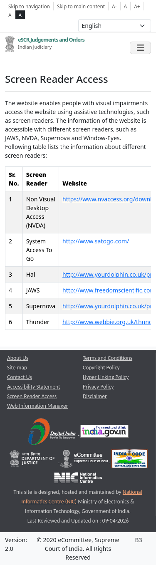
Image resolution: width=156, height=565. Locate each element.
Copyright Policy (101, 367)
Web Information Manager (37, 405)
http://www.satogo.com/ (95, 241)
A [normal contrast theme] (10, 15)
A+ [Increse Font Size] (137, 6)
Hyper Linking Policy (106, 377)
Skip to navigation (29, 6)
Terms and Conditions (107, 358)
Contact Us (19, 377)
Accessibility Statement (33, 386)
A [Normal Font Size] (125, 6)
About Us (17, 358)
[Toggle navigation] (140, 48)
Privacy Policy (98, 386)
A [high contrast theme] (20, 15)
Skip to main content (81, 6)
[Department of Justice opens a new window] (33, 460)
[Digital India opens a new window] (52, 432)
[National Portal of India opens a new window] (104, 432)
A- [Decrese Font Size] (114, 6)
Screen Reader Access (32, 396)
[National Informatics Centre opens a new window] (78, 479)
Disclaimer (95, 396)
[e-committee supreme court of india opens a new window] (84, 460)
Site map (17, 367)
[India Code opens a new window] (129, 460)
